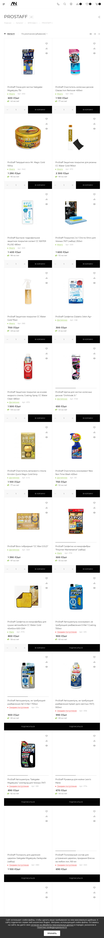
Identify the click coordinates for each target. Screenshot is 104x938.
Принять (52, 933)
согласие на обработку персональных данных (52, 925)
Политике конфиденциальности (52, 927)
